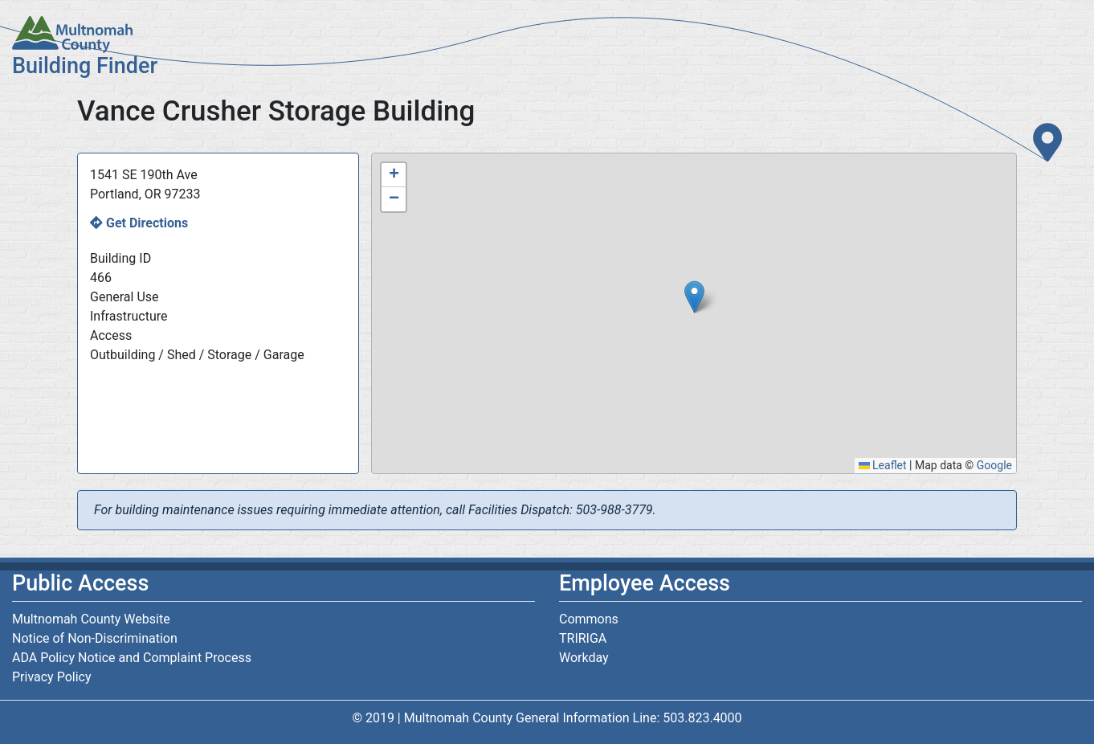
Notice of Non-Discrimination (95, 638)
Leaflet (883, 465)
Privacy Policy (52, 677)
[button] (694, 296)
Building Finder (84, 66)
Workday (584, 657)
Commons (588, 619)
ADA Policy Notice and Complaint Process (131, 657)
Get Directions (147, 223)
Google (994, 465)
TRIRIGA (582, 638)
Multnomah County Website (91, 619)
